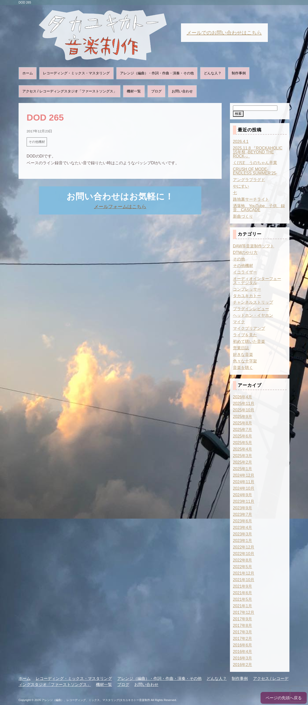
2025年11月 (243, 403)
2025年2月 (242, 462)
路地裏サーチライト (251, 199)
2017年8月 (242, 625)
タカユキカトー (247, 296)
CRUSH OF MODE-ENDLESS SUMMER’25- (255, 171)
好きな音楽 (243, 354)
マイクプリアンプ (249, 328)
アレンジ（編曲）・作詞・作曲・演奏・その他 (157, 73)
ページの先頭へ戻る (284, 698)
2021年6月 (242, 593)
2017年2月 (242, 638)
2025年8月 (242, 423)
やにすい (241, 186)
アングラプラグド (249, 180)
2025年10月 (243, 410)
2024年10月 (243, 488)
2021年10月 (243, 580)
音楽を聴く (243, 367)
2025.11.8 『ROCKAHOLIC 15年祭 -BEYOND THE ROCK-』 (257, 152)
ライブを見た (245, 335)
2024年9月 (242, 495)
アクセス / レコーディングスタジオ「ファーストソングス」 (69, 91)
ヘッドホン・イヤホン (253, 315)
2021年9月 (242, 586)
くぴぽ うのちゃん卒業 (255, 162)
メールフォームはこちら (120, 206)
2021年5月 (242, 599)
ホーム (27, 73)
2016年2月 (242, 665)
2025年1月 (242, 469)
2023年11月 (243, 501)
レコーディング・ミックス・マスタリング (76, 73)
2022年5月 (242, 567)
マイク (239, 322)
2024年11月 (243, 482)
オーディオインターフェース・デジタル (257, 281)
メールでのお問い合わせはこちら (224, 32)
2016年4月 (242, 651)
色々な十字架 (245, 361)
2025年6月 (242, 436)
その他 (239, 259)
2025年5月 (242, 443)
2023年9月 (242, 508)
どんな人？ (212, 73)
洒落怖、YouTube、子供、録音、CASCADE (259, 208)
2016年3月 (242, 658)
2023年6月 (242, 521)
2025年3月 (242, 456)
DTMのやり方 (245, 252)
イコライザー (245, 272)
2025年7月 (242, 429)
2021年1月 (242, 606)
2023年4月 (242, 527)
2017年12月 (243, 612)
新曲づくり (243, 216)
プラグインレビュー (251, 309)
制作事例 (239, 73)
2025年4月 (242, 449)
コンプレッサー (247, 289)
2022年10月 (243, 554)
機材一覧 (134, 91)
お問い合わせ (182, 91)
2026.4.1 (241, 141)
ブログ (156, 91)
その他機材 (37, 142)
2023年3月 (242, 534)
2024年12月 (243, 475)
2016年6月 (242, 645)
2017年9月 (242, 619)
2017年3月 (242, 632)
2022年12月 (243, 547)
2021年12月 (243, 573)
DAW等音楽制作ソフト (253, 246)
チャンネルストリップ (253, 302)
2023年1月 (242, 540)
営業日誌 (241, 348)
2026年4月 (242, 397)
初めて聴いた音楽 (249, 341)
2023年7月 (242, 514)
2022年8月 (242, 560)
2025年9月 (242, 416)
